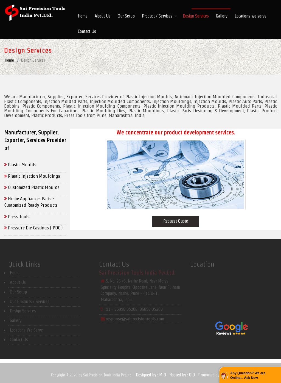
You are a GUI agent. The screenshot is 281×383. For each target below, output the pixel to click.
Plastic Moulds (20, 164)
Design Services (196, 16)
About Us (103, 16)
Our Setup (126, 16)
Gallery (221, 16)
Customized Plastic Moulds (32, 187)
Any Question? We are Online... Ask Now (247, 375)
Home (83, 16)
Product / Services (157, 16)
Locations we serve (250, 16)
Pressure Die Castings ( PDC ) (33, 227)
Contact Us (87, 31)
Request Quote (175, 221)
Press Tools (16, 216)
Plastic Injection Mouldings (32, 176)
